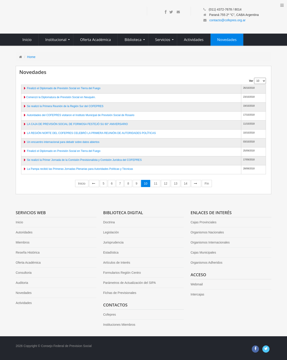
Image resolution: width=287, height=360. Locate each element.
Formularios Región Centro (122, 272)
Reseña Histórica (28, 252)
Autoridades (24, 232)
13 (175, 183)
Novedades (24, 293)
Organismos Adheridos (206, 262)
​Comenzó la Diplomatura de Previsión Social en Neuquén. (61, 97)
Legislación (111, 232)
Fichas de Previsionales (119, 293)
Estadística (110, 252)
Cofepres (109, 314)
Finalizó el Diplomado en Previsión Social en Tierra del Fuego (63, 151)
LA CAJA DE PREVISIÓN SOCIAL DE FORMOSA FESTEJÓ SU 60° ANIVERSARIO (77, 124)
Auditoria (22, 283)
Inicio (81, 183)
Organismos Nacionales (207, 232)
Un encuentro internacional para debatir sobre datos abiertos (63, 142)
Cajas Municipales (203, 252)
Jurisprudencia (113, 242)
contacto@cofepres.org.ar (227, 20)
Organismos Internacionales (210, 242)
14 (185, 183)
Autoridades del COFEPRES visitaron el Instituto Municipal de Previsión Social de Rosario (81, 115)
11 (155, 183)
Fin (207, 183)
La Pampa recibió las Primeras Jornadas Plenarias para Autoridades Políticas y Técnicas (80, 168)
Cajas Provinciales (203, 222)
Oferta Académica (28, 262)
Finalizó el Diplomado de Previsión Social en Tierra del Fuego (63, 88)
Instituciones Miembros (119, 324)
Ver (251, 80)
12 (165, 183)
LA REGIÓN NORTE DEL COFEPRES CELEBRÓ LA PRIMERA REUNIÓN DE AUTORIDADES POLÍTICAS (91, 133)
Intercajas (197, 294)
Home (31, 57)
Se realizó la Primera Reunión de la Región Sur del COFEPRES (65, 106)
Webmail (197, 284)
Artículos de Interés (116, 262)
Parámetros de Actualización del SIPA (129, 283)
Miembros (22, 242)
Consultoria (24, 272)
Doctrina (109, 222)
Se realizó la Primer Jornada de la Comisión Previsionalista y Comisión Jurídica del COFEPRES (84, 160)
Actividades (24, 303)
